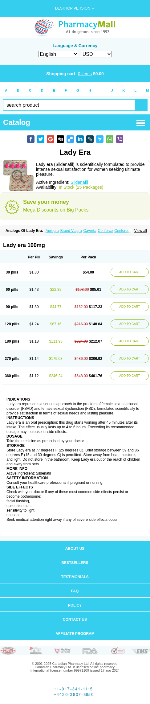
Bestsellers (74, 563)
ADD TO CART (129, 272)
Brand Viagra (71, 230)
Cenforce (105, 230)
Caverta (89, 230)
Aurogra (52, 230)
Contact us (75, 619)
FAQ (75, 591)
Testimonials (74, 577)
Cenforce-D (123, 230)
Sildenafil (79, 182)
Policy (75, 605)
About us (75, 548)
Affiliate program (74, 634)
